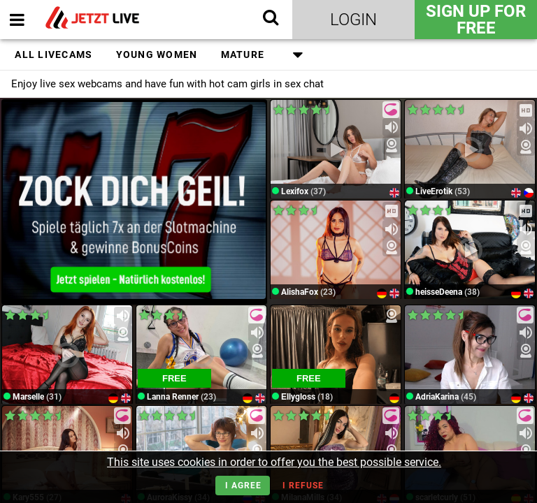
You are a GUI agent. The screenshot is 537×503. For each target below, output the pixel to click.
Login (353, 19)
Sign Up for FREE (476, 19)
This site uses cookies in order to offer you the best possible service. (274, 462)
